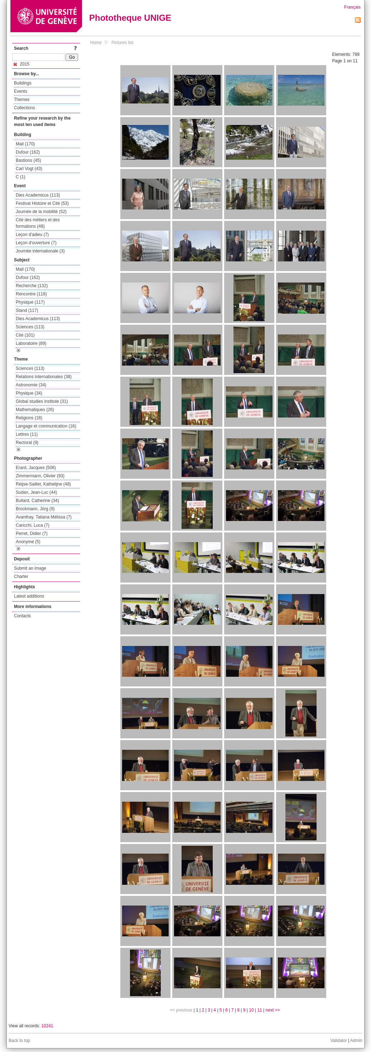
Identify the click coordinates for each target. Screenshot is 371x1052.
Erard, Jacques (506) (36, 467)
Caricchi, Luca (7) (32, 525)
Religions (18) (29, 417)
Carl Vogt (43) (29, 168)
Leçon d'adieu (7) (32, 234)
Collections (24, 107)
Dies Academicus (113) (38, 195)
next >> (273, 1010)
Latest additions (29, 596)
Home (96, 42)
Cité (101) (25, 335)
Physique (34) (29, 393)
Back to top (19, 1040)
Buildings (23, 83)
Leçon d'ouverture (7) (36, 242)
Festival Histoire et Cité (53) (42, 203)
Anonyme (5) (28, 541)
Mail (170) (25, 143)
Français (352, 7)
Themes (21, 99)
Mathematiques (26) (35, 409)
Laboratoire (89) (31, 343)
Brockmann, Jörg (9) (35, 508)
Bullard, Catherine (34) (37, 500)
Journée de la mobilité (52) (41, 211)
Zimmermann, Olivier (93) (40, 475)
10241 (47, 1025)
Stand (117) (27, 310)
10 (251, 1010)
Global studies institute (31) (42, 401)
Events (20, 91)
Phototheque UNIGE (130, 18)
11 (259, 1010)
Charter (21, 576)
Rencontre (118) (31, 293)
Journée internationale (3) (40, 251)
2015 (21, 64)
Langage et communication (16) (46, 426)
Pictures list (122, 42)
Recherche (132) (32, 285)
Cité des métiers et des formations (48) (38, 223)
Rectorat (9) (27, 442)
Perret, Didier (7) (32, 533)
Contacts (22, 615)
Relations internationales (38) (44, 376)
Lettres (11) (27, 434)
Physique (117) (30, 302)
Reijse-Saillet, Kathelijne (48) (43, 484)
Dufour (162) (28, 152)
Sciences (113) (30, 326)
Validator (338, 1040)
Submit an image (30, 568)
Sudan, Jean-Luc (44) (36, 492)
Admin (356, 1040)
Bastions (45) (28, 160)
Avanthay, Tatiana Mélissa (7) (44, 517)
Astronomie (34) (31, 384)
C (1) (20, 176)
